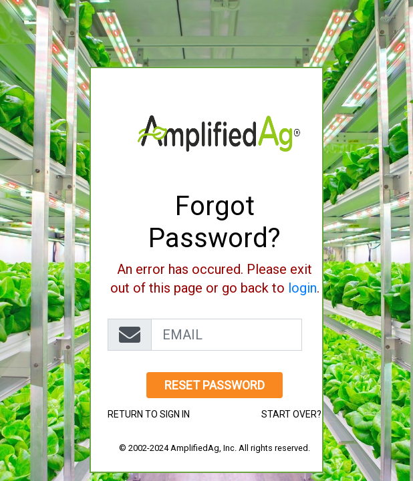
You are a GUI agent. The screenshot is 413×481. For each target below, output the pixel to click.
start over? (291, 414)
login (302, 288)
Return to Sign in (149, 414)
